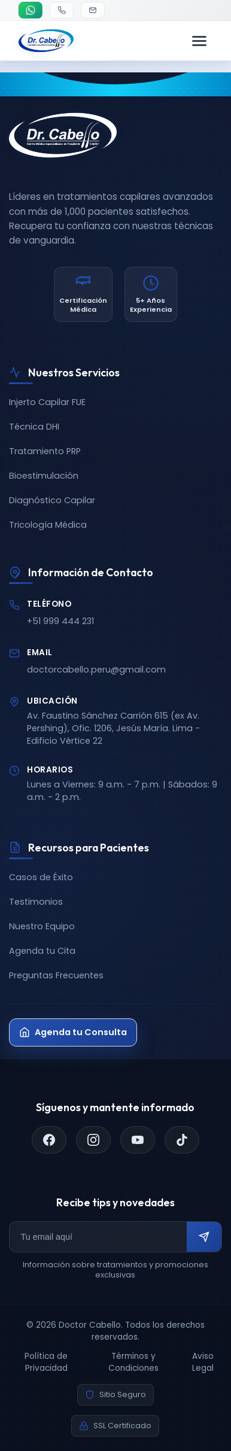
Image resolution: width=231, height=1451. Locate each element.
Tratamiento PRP (45, 451)
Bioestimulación (43, 476)
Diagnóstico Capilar (52, 500)
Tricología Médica (48, 525)
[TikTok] (182, 1140)
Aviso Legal (203, 1362)
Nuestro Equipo (42, 926)
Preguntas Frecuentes (56, 975)
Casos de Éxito (41, 877)
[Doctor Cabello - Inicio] (46, 40)
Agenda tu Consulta (73, 1032)
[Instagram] (93, 1140)
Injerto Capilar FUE (47, 402)
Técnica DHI (34, 427)
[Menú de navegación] (199, 41)
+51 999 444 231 (60, 621)
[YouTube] (137, 1140)
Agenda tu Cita (42, 951)
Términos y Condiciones (133, 1362)
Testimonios (36, 902)
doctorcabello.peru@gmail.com (96, 670)
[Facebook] (49, 1140)
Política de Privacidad (46, 1362)
